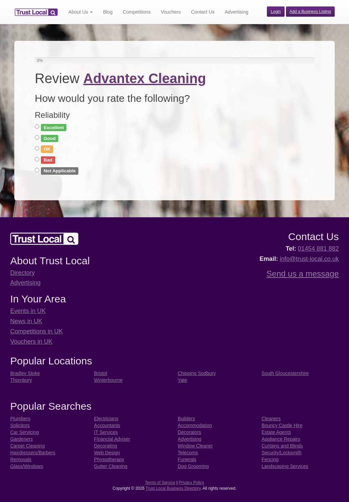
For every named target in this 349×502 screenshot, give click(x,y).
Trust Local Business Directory (173, 488)
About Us (81, 12)
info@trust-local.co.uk (309, 258)
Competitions (137, 12)
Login (275, 11)
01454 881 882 (318, 248)
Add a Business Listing (310, 11)
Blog (107, 12)
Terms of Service (160, 482)
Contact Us (202, 12)
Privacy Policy (191, 482)
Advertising (236, 12)
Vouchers (171, 12)
